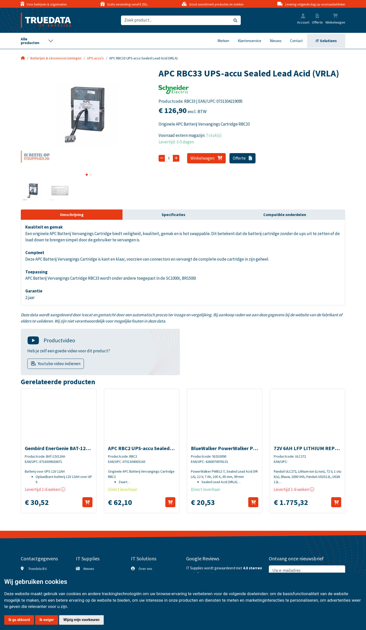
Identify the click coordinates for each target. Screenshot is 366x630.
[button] (303, 16)
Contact (296, 40)
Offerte (242, 158)
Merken (223, 40)
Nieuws (276, 40)
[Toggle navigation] (37, 41)
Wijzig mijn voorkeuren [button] (81, 620)
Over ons (145, 568)
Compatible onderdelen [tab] (284, 214)
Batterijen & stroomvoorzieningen (55, 58)
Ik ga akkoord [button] (19, 620)
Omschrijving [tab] (72, 214)
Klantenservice (249, 40)
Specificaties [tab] (173, 214)
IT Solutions (326, 40)
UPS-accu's (95, 58)
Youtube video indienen (59, 363)
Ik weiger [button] (46, 620)
